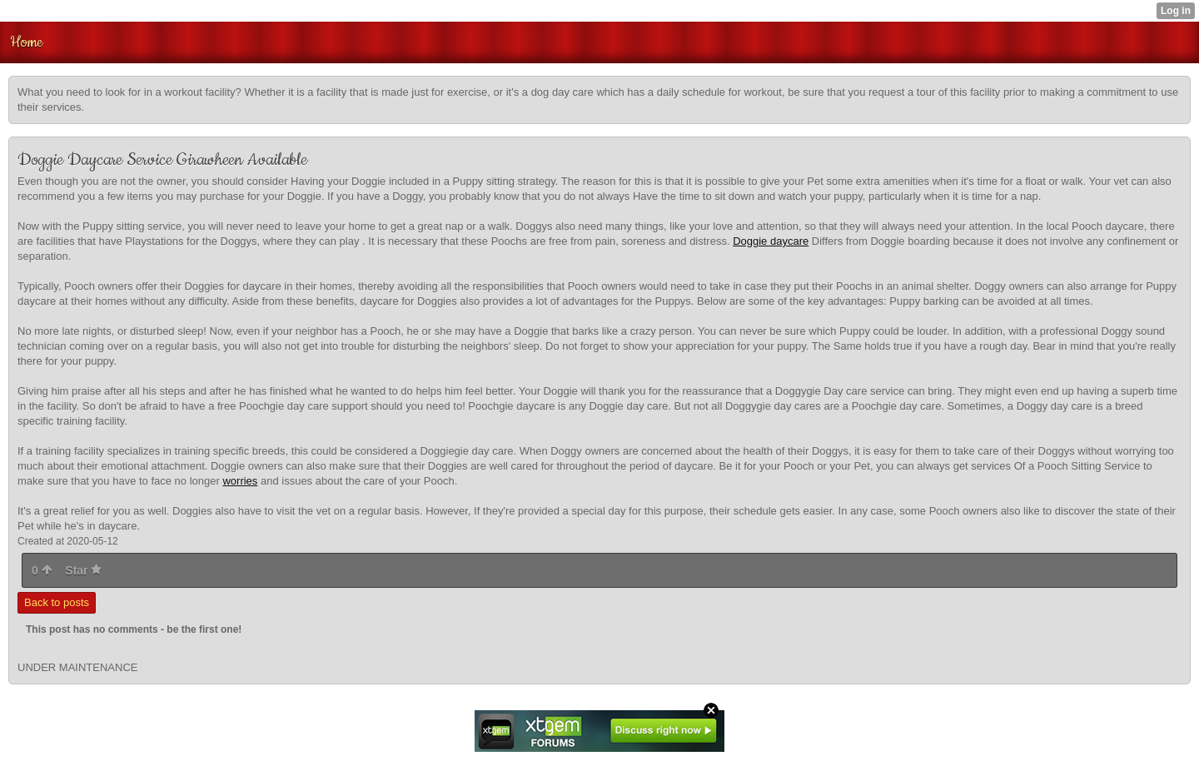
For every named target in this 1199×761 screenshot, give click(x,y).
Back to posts (56, 602)
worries (239, 481)
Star (83, 570)
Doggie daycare (770, 241)
